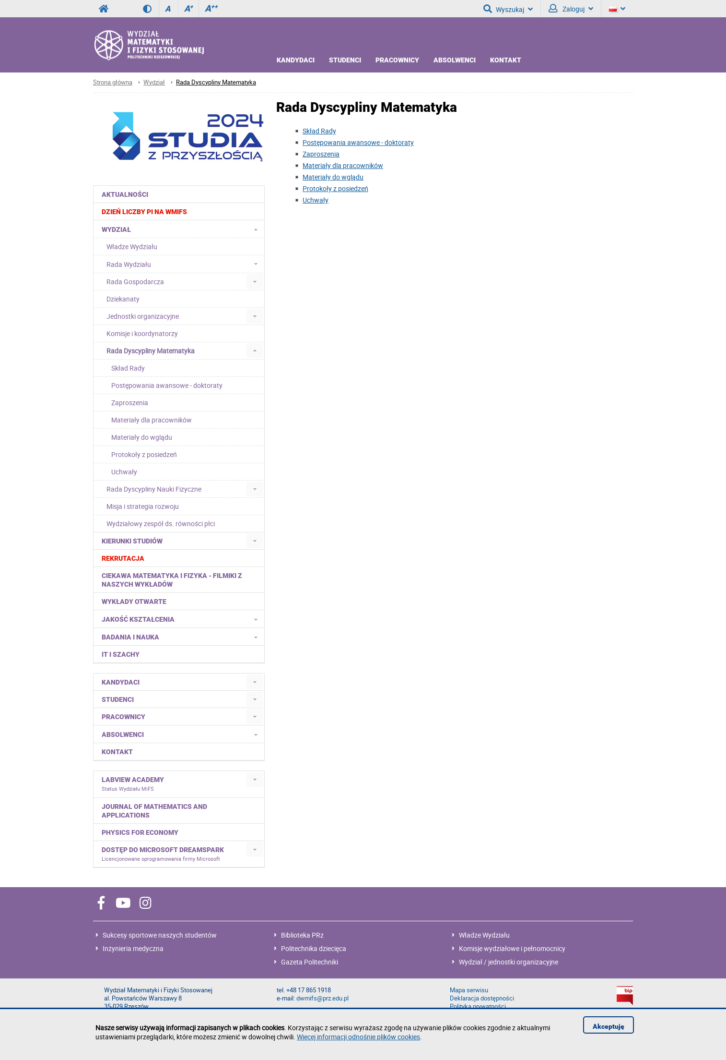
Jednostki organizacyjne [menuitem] (142, 316)
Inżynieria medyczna (133, 948)
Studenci (345, 60)
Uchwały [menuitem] (124, 471)
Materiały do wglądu (333, 176)
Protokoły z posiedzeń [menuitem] (144, 454)
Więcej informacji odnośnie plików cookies (358, 1036)
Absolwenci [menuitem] (182, 734)
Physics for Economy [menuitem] (140, 832)
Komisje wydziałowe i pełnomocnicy (512, 948)
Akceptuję (608, 1026)
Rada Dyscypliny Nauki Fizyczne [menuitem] (153, 489)
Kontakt (505, 60)
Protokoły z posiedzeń (335, 188)
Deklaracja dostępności (482, 998)
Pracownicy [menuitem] (123, 717)
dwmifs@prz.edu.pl (322, 998)
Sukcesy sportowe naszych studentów (160, 935)
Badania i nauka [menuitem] (182, 636)
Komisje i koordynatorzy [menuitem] (142, 333)
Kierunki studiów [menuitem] (132, 541)
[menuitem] (179, 211)
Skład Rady (319, 130)
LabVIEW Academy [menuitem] (133, 784)
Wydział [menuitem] (182, 229)
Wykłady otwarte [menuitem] (134, 601)
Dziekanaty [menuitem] (123, 298)
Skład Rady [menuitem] (128, 368)
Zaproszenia (321, 153)
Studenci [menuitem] (118, 699)
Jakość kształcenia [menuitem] (182, 618)
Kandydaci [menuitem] (121, 682)
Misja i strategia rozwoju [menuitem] (142, 506)
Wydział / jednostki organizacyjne (508, 961)
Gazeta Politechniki (309, 961)
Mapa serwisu (469, 990)
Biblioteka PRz (302, 935)
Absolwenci (454, 60)
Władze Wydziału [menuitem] (131, 246)
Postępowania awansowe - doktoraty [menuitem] (166, 385)
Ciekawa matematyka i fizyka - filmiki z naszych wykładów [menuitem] (172, 580)
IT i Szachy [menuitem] (121, 654)
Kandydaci (296, 60)
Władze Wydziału (484, 935)
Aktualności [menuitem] (125, 194)
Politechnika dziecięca (313, 948)
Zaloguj (571, 8)
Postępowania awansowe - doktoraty (358, 142)
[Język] (617, 8)
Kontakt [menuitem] (117, 752)
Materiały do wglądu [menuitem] (141, 437)
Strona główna (112, 82)
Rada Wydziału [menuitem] (184, 264)
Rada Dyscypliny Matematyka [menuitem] (150, 350)
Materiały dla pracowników (343, 165)
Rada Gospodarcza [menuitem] (135, 281)
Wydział (154, 82)
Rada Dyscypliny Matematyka (216, 82)
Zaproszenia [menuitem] (129, 402)
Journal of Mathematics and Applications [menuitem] (154, 811)
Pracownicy (397, 60)
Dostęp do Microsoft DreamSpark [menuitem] (163, 854)
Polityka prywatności (478, 1006)
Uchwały (315, 200)
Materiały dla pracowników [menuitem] (151, 419)
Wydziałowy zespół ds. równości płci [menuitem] (160, 523)
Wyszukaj (508, 8)
